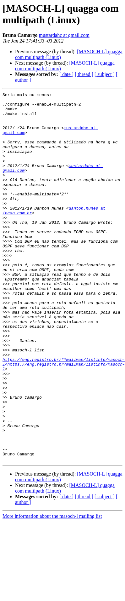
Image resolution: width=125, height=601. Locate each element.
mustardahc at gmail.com (64, 35)
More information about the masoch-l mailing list (52, 589)
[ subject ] (105, 74)
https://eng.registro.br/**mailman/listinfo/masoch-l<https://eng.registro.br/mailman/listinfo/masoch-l (64, 418)
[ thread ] (84, 74)
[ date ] (66, 74)
